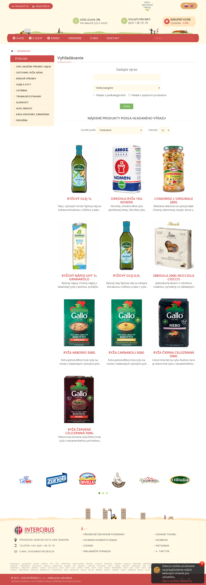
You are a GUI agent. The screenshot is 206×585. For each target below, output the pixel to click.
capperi (80, 568)
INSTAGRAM (162, 545)
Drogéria (20, 120)
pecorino (89, 564)
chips (67, 568)
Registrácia (40, 6)
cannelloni (135, 566)
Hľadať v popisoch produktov (147, 95)
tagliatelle (36, 566)
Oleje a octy (22, 84)
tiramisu (13, 570)
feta (51, 564)
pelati (144, 568)
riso (144, 566)
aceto (61, 568)
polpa (137, 568)
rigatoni (125, 566)
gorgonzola (148, 564)
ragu (131, 568)
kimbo (123, 570)
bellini (91, 570)
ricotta (36, 564)
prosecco (99, 570)
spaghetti (81, 566)
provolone (108, 564)
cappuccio (34, 570)
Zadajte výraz (126, 69)
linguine (91, 566)
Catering (20, 90)
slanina (43, 568)
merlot (107, 570)
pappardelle (25, 566)
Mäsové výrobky (25, 78)
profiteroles (23, 570)
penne (117, 566)
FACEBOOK (162, 539)
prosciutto (26, 568)
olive (100, 568)
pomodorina (117, 568)
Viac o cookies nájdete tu (177, 580)
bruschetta (74, 570)
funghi (107, 568)
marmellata (45, 570)
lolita (147, 570)
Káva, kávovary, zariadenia (31, 114)
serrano (35, 568)
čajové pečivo (57, 570)
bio (74, 566)
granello (127, 564)
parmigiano (65, 564)
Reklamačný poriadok (97, 551)
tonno (86, 568)
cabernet (115, 570)
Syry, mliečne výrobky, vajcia (32, 66)
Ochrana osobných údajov (100, 539)
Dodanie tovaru (166, 534)
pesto (125, 568)
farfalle (47, 566)
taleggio (98, 564)
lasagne (67, 566)
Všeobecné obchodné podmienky (104, 534)
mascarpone (26, 564)
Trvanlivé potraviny (27, 96)
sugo (73, 568)
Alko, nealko (23, 108)
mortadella (15, 568)
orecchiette (57, 566)
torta (66, 570)
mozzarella (15, 564)
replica (140, 570)
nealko (83, 570)
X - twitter (162, 551)
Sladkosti (21, 102)
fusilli (110, 566)
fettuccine (101, 566)
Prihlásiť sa (20, 6)
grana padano (78, 564)
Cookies (88, 545)
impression (132, 570)
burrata (44, 564)
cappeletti (14, 566)
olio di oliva (52, 568)
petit (57, 564)
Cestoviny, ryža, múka (28, 72)
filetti (93, 568)
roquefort (137, 564)
